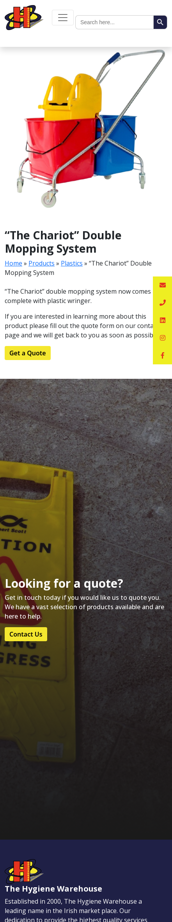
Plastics (72, 263)
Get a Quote (27, 353)
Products (41, 263)
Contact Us (26, 634)
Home (13, 263)
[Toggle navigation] (63, 17)
